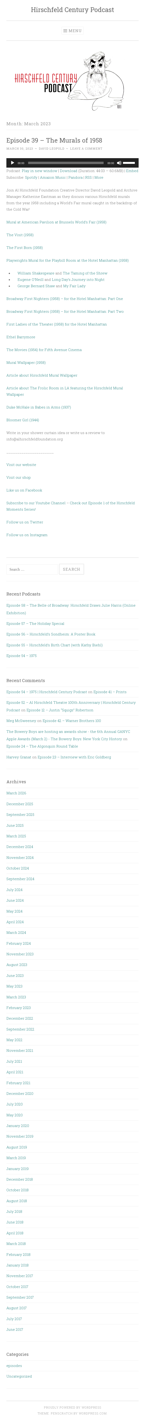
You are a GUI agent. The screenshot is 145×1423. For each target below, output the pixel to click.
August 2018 (16, 1200)
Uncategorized (19, 1376)
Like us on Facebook (24, 490)
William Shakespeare (36, 273)
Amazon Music (53, 177)
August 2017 (16, 1308)
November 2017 (19, 1275)
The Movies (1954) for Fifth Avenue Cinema (44, 349)
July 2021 (14, 1061)
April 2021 (14, 1072)
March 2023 (16, 997)
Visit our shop (18, 477)
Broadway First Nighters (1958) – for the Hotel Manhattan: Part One (64, 298)
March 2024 (16, 932)
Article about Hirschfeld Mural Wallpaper (42, 375)
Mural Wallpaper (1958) (26, 362)
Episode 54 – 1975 (21, 655)
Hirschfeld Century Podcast (72, 9)
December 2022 (19, 1018)
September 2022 (20, 1029)
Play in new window (39, 170)
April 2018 (14, 1233)
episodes (14, 1365)
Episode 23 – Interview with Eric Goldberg (74, 757)
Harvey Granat (18, 757)
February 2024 (18, 943)
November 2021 (19, 1050)
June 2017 (14, 1329)
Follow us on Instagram (27, 534)
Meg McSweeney (21, 720)
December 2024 (19, 846)
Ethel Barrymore (20, 337)
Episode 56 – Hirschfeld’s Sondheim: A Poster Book (50, 634)
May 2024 (14, 911)
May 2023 (14, 986)
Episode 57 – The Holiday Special (35, 623)
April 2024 (15, 921)
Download (68, 170)
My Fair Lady (74, 285)
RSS (88, 177)
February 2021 (18, 1082)
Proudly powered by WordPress (72, 1407)
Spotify (31, 177)
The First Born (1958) (24, 247)
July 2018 (14, 1211)
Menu (75, 30)
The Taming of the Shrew (85, 273)
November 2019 (19, 1136)
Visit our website (21, 464)
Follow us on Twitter (24, 522)
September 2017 (20, 1297)
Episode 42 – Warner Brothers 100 (72, 720)
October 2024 (17, 868)
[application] (72, 163)
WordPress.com (93, 1413)
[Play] (12, 163)
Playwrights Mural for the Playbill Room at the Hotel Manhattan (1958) (67, 260)
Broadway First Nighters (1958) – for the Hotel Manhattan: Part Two (65, 311)
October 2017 (17, 1286)
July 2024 (14, 889)
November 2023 (20, 954)
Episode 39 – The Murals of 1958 (54, 140)
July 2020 (14, 1104)
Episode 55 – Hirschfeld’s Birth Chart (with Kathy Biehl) (54, 645)
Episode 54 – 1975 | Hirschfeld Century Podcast (46, 691)
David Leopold (51, 148)
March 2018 (16, 1243)
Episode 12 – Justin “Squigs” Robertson (59, 710)
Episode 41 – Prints (110, 691)
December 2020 (19, 1093)
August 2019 (16, 1147)
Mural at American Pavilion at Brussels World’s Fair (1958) (56, 222)
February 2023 (18, 1007)
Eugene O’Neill (31, 279)
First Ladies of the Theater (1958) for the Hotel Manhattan (56, 324)
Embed (132, 170)
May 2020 (14, 1115)
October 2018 (17, 1190)
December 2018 (19, 1179)
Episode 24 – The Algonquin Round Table (42, 746)
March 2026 (16, 793)
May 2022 (14, 1039)
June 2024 (15, 900)
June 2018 (14, 1222)
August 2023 (16, 964)
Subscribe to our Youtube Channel (36, 502)
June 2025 (15, 825)
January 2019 (17, 1168)
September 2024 (20, 878)
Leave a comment (86, 148)
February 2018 (18, 1254)
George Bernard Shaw (36, 285)
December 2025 (19, 803)
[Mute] (119, 163)
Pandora (75, 177)
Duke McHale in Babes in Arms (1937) (38, 407)
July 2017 (14, 1318)
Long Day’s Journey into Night (78, 279)
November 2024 (20, 857)
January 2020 (17, 1125)
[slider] (66, 163)
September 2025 (20, 814)
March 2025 (16, 836)
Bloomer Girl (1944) (22, 420)
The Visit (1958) (20, 234)
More (98, 177)
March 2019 (16, 1157)
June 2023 (15, 975)
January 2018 (17, 1265)
